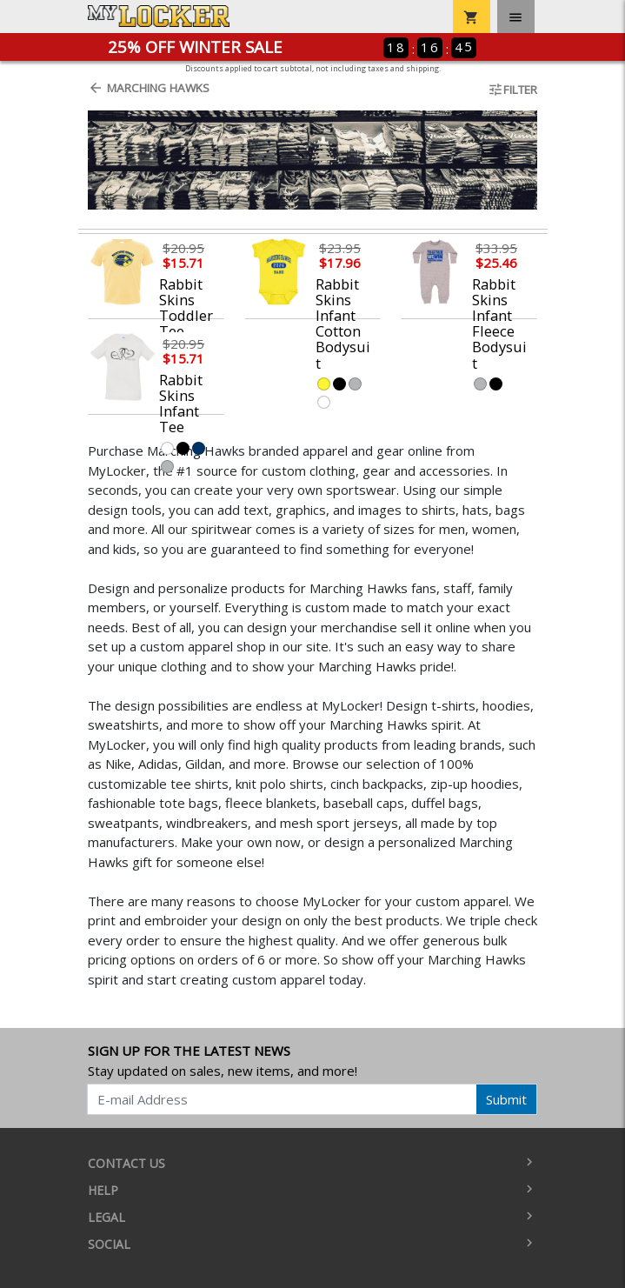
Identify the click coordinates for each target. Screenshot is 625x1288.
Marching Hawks (148, 88)
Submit (506, 1099)
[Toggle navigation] (516, 16)
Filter (512, 89)
